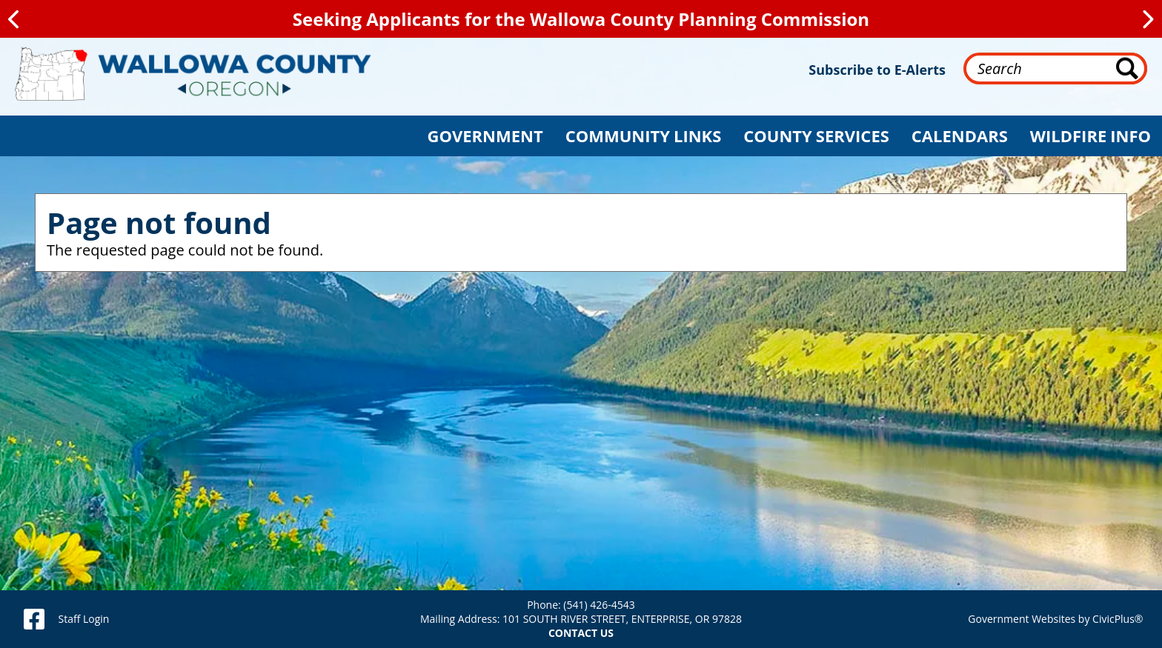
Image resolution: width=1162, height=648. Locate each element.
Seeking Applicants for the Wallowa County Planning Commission (581, 19)
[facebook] (34, 619)
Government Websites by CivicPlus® (1055, 619)
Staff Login (83, 619)
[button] (485, 136)
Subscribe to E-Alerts (877, 69)
